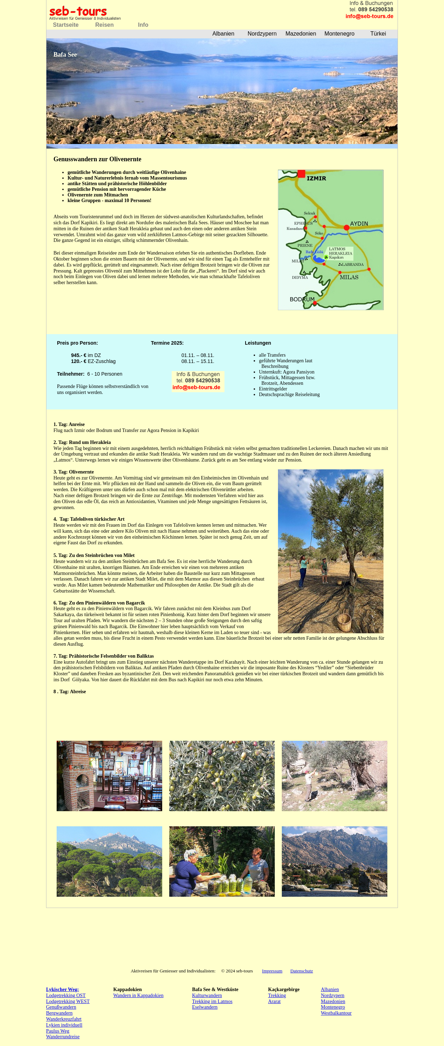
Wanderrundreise (63, 1036)
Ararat (274, 1001)
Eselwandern (204, 1007)
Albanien (330, 989)
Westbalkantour (336, 1013)
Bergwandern (59, 1013)
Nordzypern (332, 995)
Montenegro (333, 1007)
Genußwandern (61, 1007)
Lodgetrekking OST (65, 995)
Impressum (272, 970)
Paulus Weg (57, 1031)
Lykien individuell (64, 1025)
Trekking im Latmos (212, 1001)
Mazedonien (333, 1001)
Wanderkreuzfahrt (64, 1019)
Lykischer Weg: (62, 989)
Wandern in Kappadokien (138, 995)
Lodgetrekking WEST (68, 1001)
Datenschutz (301, 970)
